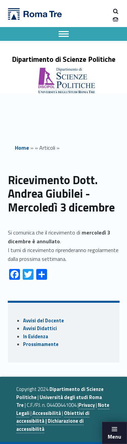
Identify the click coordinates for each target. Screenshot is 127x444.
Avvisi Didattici (40, 328)
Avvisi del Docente (43, 320)
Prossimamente (41, 344)
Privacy (87, 405)
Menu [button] (114, 437)
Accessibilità (47, 413)
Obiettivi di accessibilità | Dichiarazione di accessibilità (52, 421)
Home (22, 148)
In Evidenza (35, 336)
